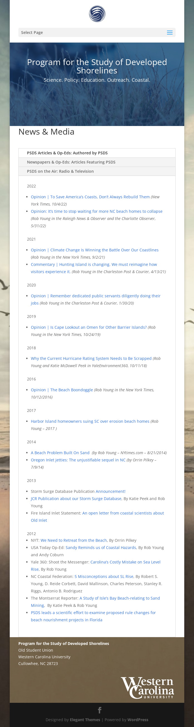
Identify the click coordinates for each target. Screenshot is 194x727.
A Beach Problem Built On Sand (60, 452)
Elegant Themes (85, 719)
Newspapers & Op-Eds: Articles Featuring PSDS (71, 162)
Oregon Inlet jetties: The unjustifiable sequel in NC (78, 460)
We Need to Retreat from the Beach (74, 540)
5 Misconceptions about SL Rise (104, 576)
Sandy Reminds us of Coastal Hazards (101, 547)
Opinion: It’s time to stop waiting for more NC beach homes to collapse (97, 211)
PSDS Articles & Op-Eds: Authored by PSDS (67, 152)
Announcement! (111, 491)
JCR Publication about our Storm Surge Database (76, 498)
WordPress (137, 719)
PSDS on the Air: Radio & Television (60, 171)
